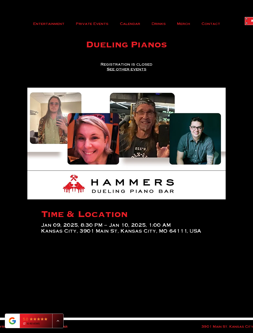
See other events (126, 68)
